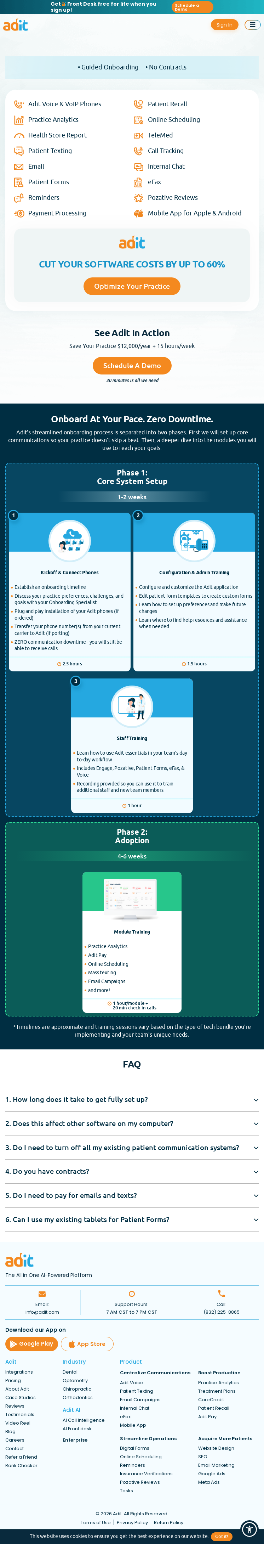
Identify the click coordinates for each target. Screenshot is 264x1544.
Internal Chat (166, 166)
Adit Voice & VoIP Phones (64, 104)
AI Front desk (77, 1429)
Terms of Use (96, 1523)
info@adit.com (42, 1312)
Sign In (225, 24)
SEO (202, 1456)
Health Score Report (57, 135)
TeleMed (160, 135)
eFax (154, 182)
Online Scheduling (174, 120)
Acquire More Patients (225, 1438)
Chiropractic (77, 1389)
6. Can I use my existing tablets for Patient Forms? (87, 1219)
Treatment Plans (217, 1391)
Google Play (31, 1344)
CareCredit (211, 1399)
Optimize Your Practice (132, 286)
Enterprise (75, 1440)
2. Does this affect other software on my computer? (89, 1124)
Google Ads (211, 1473)
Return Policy (168, 1523)
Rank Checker (21, 1466)
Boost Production (219, 1373)
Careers (14, 1440)
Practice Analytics (53, 120)
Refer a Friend (21, 1457)
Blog (10, 1432)
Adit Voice (131, 1382)
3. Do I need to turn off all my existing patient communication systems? (122, 1147)
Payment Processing (57, 213)
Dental (70, 1372)
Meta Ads (209, 1482)
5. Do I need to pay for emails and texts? (71, 1195)
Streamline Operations (148, 1438)
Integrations (19, 1372)
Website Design (216, 1448)
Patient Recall (167, 104)
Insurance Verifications (146, 1473)
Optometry (75, 1381)
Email (36, 166)
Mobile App (133, 1425)
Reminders (43, 198)
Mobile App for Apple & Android (195, 213)
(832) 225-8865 (221, 1312)
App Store (87, 1344)
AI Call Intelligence (84, 1420)
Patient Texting (50, 151)
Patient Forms (48, 182)
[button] (249, 1529)
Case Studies (20, 1398)
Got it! (221, 1537)
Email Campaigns (140, 1399)
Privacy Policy (132, 1523)
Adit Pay (207, 1416)
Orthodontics (78, 1398)
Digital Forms (134, 1448)
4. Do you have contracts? (47, 1171)
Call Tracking (166, 151)
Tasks (126, 1490)
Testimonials (19, 1415)
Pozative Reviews (173, 198)
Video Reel (17, 1423)
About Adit (17, 1389)
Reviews (14, 1406)
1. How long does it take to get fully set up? (76, 1099)
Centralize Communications (155, 1373)
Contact (14, 1449)
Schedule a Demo (187, 7)
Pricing (13, 1381)
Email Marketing (216, 1465)
